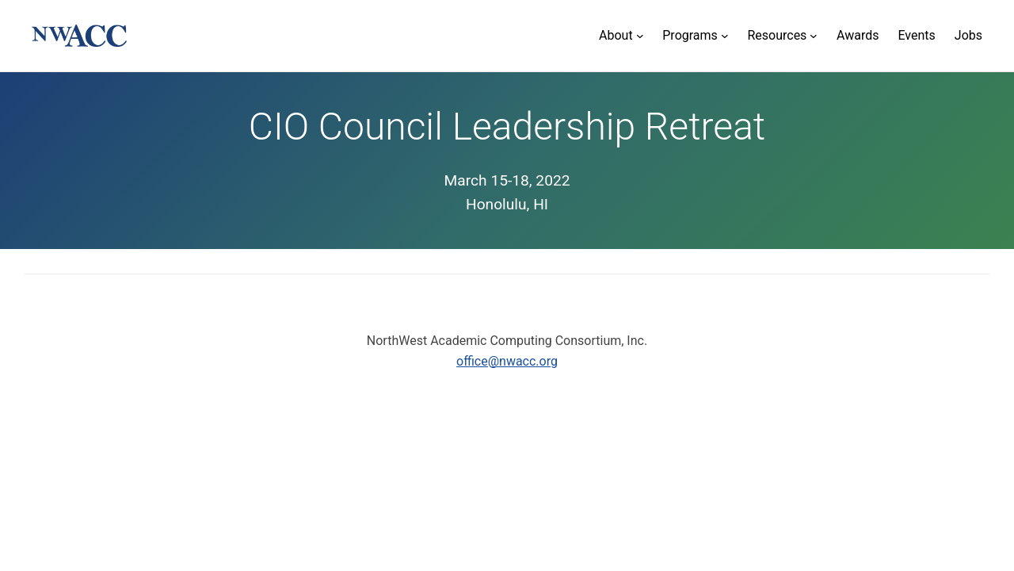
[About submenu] (621, 36)
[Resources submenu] (782, 36)
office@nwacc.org (507, 361)
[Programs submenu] (695, 36)
